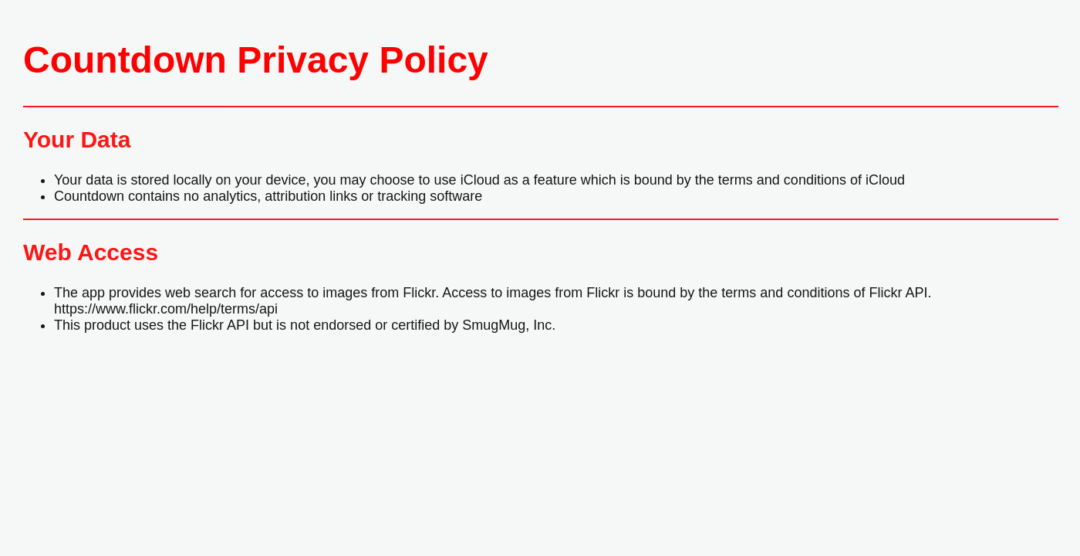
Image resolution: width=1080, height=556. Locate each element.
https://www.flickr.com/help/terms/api (166, 309)
